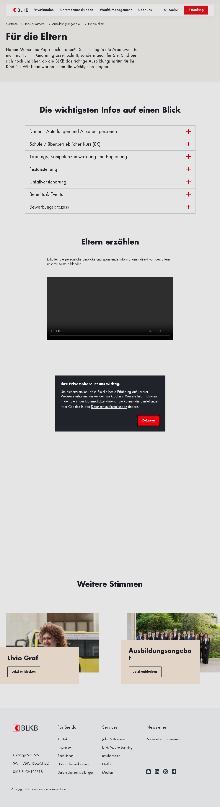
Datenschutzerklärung (100, 401)
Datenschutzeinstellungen (109, 406)
